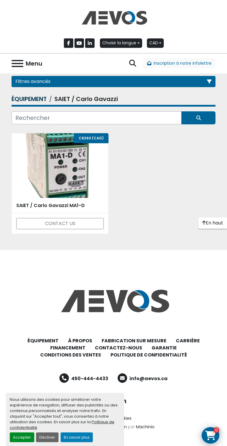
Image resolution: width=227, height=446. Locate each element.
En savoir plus (77, 437)
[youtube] (79, 43)
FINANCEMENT (67, 347)
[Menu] (17, 63)
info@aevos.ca (148, 378)
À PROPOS (80, 340)
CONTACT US (60, 223)
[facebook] (68, 43)
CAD (153, 43)
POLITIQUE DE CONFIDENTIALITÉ (149, 354)
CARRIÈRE (188, 340)
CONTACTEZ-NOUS (118, 347)
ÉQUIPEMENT (43, 340)
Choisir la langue (119, 43)
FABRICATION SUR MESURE (134, 340)
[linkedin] (90, 43)
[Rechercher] (96, 117)
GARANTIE (164, 347)
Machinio (145, 427)
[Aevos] (113, 300)
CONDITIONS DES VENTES (70, 354)
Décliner (47, 437)
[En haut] (212, 223)
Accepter (22, 437)
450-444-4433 (89, 378)
